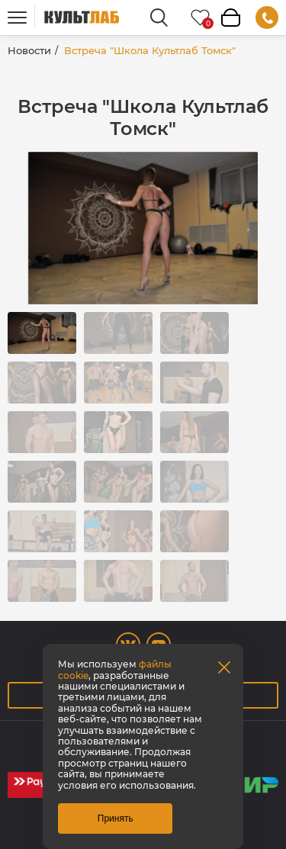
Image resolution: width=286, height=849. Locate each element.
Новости (29, 50)
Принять (115, 818)
